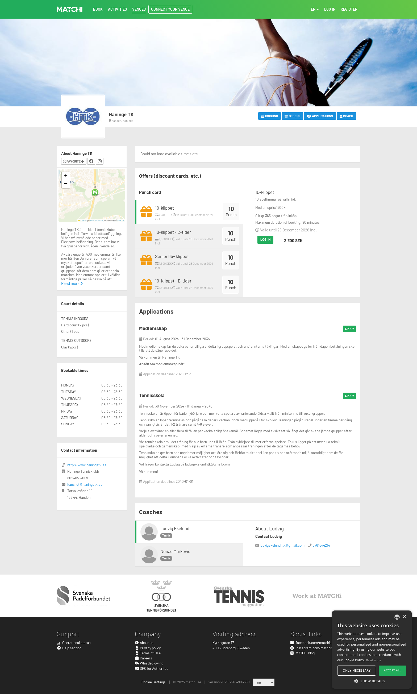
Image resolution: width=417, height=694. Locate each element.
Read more (72, 283)
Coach (346, 116)
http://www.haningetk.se (86, 465)
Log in (265, 239)
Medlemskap (153, 328)
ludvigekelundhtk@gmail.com (282, 545)
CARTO (121, 220)
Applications (320, 116)
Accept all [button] (392, 670)
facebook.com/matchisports (315, 642)
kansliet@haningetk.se (84, 484)
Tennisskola (152, 395)
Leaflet (82, 220)
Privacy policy (148, 648)
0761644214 (321, 545)
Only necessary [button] (357, 670)
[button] (95, 192)
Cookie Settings (153, 682)
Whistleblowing (149, 663)
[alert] (372, 649)
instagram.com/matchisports (315, 648)
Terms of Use (148, 653)
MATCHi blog (302, 653)
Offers (292, 116)
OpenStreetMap (97, 220)
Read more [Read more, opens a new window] (373, 660)
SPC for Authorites (152, 668)
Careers (143, 658)
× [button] (404, 617)
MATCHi (69, 9)
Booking (269, 116)
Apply (349, 329)
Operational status (74, 642)
